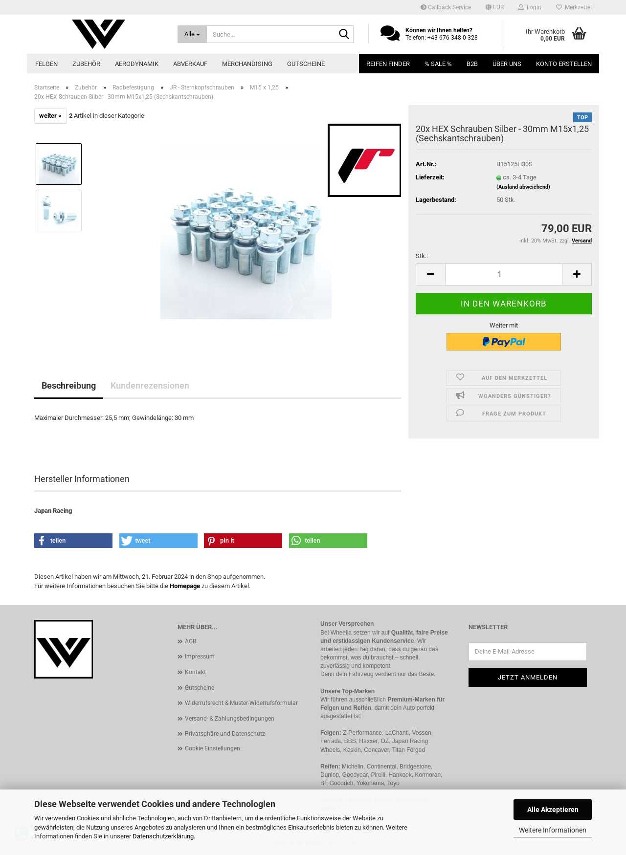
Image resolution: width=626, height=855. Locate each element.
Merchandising (247, 63)
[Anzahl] (503, 274)
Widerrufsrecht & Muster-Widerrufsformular (241, 703)
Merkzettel (574, 7)
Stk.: (422, 256)
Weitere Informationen (552, 830)
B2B (472, 63)
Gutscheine (306, 63)
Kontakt (195, 672)
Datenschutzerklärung (163, 836)
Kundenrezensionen (150, 385)
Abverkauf (190, 63)
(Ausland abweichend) (523, 187)
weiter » (50, 115)
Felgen (46, 63)
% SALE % (438, 63)
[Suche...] (192, 34)
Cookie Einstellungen (212, 748)
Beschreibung (69, 385)
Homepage (185, 586)
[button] (494, 7)
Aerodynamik (136, 63)
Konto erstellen (564, 63)
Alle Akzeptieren (553, 809)
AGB (190, 641)
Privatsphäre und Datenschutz (225, 733)
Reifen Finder (388, 63)
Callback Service (446, 7)
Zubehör (86, 63)
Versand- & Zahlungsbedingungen (229, 718)
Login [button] (529, 7)
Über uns (506, 63)
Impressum (200, 656)
